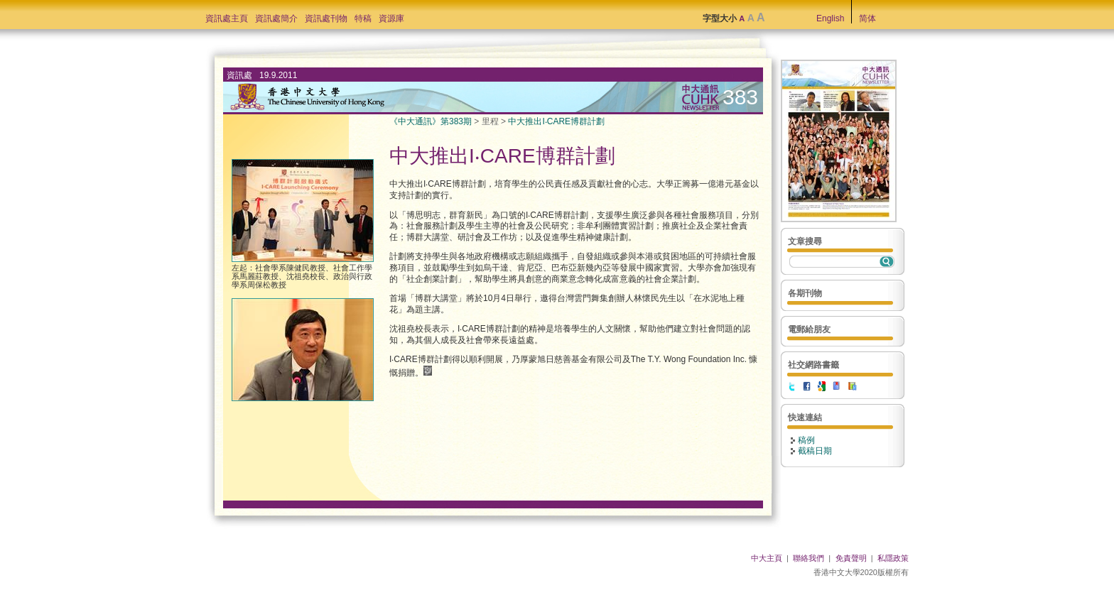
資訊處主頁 (226, 18)
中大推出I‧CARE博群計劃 (556, 121)
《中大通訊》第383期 (430, 121)
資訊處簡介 (276, 18)
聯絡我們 (808, 558)
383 (740, 97)
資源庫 (391, 18)
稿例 (806, 440)
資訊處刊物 (326, 18)
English (830, 18)
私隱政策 (893, 558)
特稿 (363, 18)
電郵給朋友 (809, 329)
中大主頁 (766, 558)
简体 (867, 18)
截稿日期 (815, 451)
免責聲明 (851, 558)
